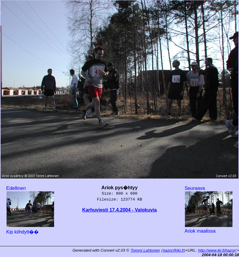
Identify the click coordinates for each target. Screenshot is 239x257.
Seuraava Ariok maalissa (209, 210)
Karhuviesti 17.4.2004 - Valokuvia (119, 209)
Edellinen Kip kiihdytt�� (30, 210)
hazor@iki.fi (173, 250)
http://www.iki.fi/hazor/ (217, 250)
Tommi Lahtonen (145, 250)
